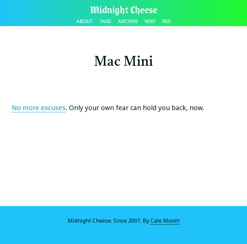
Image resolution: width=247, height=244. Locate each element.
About (84, 21)
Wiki (149, 21)
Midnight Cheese (123, 9)
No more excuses (39, 107)
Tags (105, 21)
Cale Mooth (165, 220)
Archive (128, 21)
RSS (166, 21)
